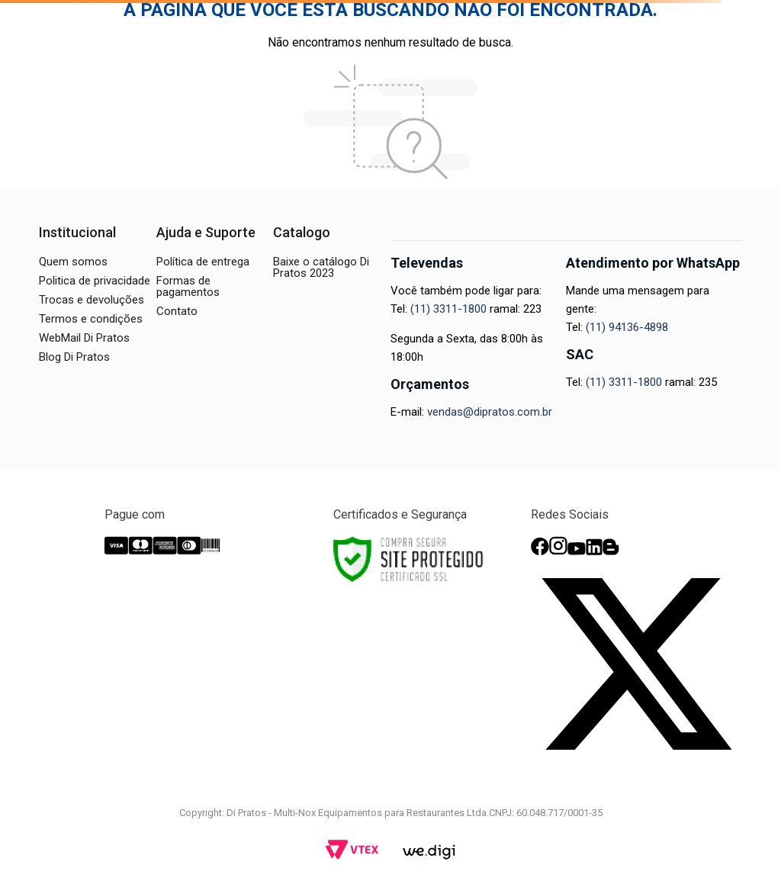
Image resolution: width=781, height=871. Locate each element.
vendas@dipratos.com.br (489, 412)
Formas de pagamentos (188, 286)
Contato (177, 311)
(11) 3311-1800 (448, 309)
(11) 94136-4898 (627, 327)
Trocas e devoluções (91, 300)
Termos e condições (91, 319)
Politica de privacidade (94, 281)
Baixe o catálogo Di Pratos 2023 (321, 267)
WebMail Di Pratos (84, 338)
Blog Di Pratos (74, 357)
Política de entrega (202, 261)
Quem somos (73, 261)
